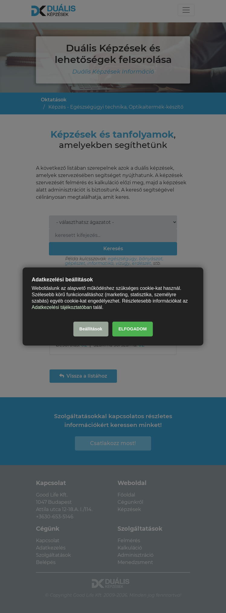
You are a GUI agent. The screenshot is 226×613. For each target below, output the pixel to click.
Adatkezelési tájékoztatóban (62, 307)
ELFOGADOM (132, 328)
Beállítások (90, 328)
